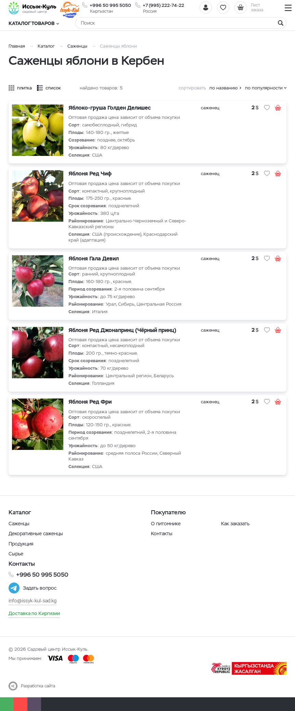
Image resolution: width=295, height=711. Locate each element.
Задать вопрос (39, 588)
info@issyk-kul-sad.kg (32, 601)
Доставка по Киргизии (34, 613)
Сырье (16, 554)
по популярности (264, 88)
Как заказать (235, 523)
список (53, 88)
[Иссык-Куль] (32, 8)
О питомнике (166, 523)
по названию (223, 88)
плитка (24, 88)
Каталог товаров (34, 23)
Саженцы (77, 46)
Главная (17, 46)
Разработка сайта (38, 686)
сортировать (192, 88)
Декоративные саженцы (36, 533)
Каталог (46, 46)
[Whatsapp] (7, 704)
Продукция (21, 544)
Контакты (161, 533)
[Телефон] (20, 704)
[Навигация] (288, 7)
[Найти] (280, 23)
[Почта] (34, 704)
